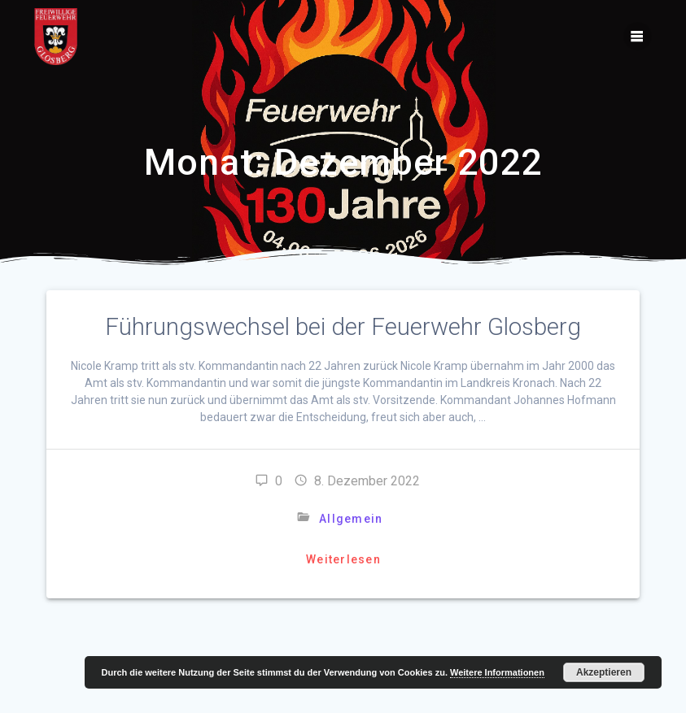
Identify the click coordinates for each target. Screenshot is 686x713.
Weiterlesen (343, 559)
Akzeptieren (603, 672)
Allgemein (350, 518)
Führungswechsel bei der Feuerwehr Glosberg (343, 327)
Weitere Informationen (497, 672)
